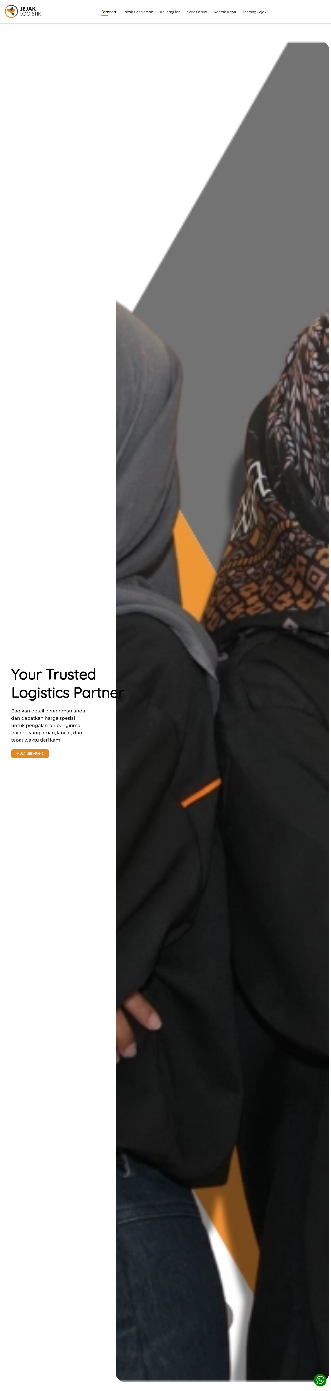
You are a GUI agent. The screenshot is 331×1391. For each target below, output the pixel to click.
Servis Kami (197, 12)
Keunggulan (170, 12)
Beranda (108, 13)
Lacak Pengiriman (138, 12)
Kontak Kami (225, 12)
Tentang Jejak (254, 12)
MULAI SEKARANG (30, 754)
